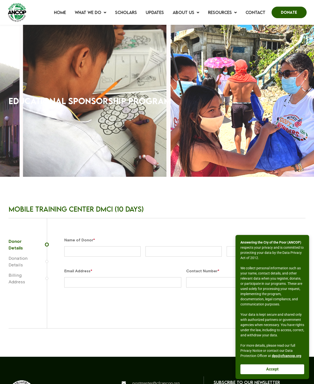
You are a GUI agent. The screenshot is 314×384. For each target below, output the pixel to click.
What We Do (90, 12)
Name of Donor (79, 240)
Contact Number (202, 271)
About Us (186, 12)
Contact (255, 12)
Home (60, 12)
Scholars (126, 12)
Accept (272, 369)
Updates (155, 12)
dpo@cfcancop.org (286, 356)
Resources (222, 12)
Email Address (78, 271)
